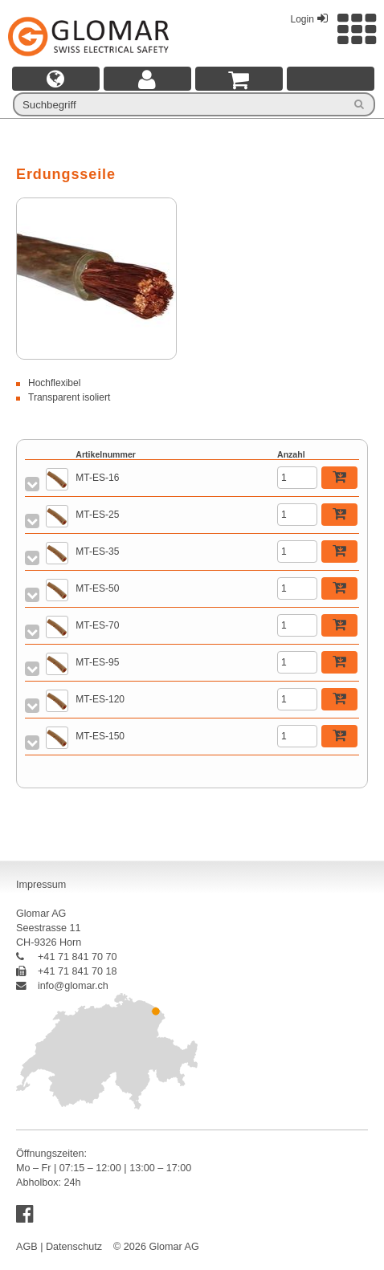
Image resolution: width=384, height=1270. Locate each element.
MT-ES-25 (97, 514)
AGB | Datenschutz (59, 1246)
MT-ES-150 (100, 736)
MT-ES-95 (97, 662)
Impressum (41, 884)
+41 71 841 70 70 (66, 957)
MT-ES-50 (97, 588)
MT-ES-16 (97, 477)
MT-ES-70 (97, 625)
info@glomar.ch (62, 985)
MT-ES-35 (97, 551)
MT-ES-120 (100, 699)
